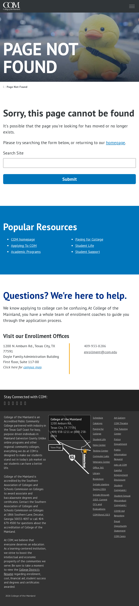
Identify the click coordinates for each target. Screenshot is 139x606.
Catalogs (97, 423)
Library (96, 473)
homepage (115, 142)
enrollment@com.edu (100, 352)
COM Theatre (121, 423)
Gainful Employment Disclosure (121, 475)
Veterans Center (101, 461)
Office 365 (98, 467)
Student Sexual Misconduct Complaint (122, 500)
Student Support (87, 251)
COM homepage (23, 239)
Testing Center (100, 450)
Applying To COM (24, 245)
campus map (32, 367)
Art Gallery (119, 417)
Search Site (13, 153)
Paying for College (89, 239)
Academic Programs (26, 251)
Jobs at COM (120, 464)
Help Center (99, 444)
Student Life (84, 245)
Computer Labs (101, 456)
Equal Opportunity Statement (120, 526)
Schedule (98, 417)
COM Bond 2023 (101, 514)
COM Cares (120, 536)
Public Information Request (120, 454)
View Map (56, 447)
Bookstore (98, 478)
